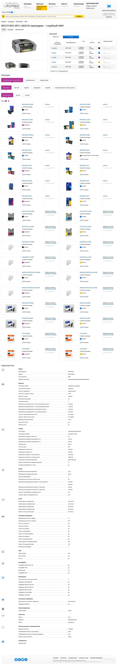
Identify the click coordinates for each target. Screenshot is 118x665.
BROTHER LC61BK (85, 134)
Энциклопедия (79, 4)
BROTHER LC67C (84, 180)
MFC (26, 21)
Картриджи (27, 4)
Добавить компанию (91, 6)
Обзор (4, 29)
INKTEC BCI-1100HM (27, 318)
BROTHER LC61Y (84, 165)
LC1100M (53, 57)
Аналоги (47, 104)
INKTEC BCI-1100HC (85, 302)
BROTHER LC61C (26, 150)
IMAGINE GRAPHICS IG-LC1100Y (88, 287)
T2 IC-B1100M (25, 348)
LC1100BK (54, 48)
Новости (64, 4)
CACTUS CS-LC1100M (28, 226)
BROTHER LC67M (26, 196)
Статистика (63, 657)
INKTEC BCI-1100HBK (28, 302)
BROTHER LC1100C (85, 104)
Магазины (52, 4)
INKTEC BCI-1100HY (85, 318)
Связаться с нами (83, 657)
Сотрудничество (72, 657)
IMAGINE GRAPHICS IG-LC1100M (31, 287)
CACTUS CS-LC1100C (85, 211)
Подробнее (109, 16)
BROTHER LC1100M (27, 119)
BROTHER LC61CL (85, 150)
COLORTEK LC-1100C (85, 241)
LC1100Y (53, 62)
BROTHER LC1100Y (85, 119)
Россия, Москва (6, 12)
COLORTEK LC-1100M (28, 257)
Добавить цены (90, 8)
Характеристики (19, 29)
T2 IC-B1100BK (26, 333)
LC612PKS (54, 66)
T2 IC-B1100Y (83, 348)
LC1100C (53, 52)
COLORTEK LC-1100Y (85, 257)
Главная (3, 21)
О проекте (55, 657)
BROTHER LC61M (26, 165)
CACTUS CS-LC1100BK (28, 211)
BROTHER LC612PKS (27, 134)
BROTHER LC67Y (84, 196)
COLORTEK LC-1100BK (28, 241)
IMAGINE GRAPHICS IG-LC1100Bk (31, 272)
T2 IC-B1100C (83, 333)
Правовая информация (96, 657)
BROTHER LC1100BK (27, 104)
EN (14, 12)
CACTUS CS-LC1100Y (85, 226)
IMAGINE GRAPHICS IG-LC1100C (88, 272)
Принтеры (39, 4)
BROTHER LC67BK (27, 180)
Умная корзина (109, 10)
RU (11, 12)
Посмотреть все (64, 71)
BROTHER (19, 21)
